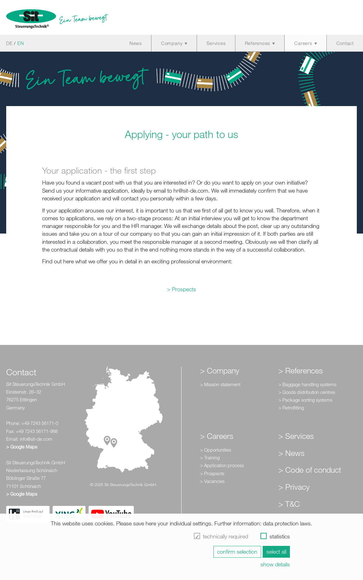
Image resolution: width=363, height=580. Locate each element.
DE (9, 43)
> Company (219, 370)
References (257, 43)
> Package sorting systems (305, 400)
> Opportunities (215, 450)
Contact (345, 43)
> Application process (222, 465)
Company (171, 43)
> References (300, 370)
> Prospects (181, 289)
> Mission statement (220, 384)
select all (276, 551)
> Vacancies (212, 481)
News (135, 43)
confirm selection (237, 551)
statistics (279, 536)
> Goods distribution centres (306, 392)
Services (216, 43)
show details (275, 564)
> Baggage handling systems (307, 384)
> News (291, 452)
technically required (225, 536)
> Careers (216, 435)
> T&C (289, 503)
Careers (303, 43)
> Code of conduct (309, 469)
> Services (296, 435)
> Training (210, 457)
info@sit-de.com (36, 439)
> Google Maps (21, 446)
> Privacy (294, 486)
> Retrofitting (291, 407)
